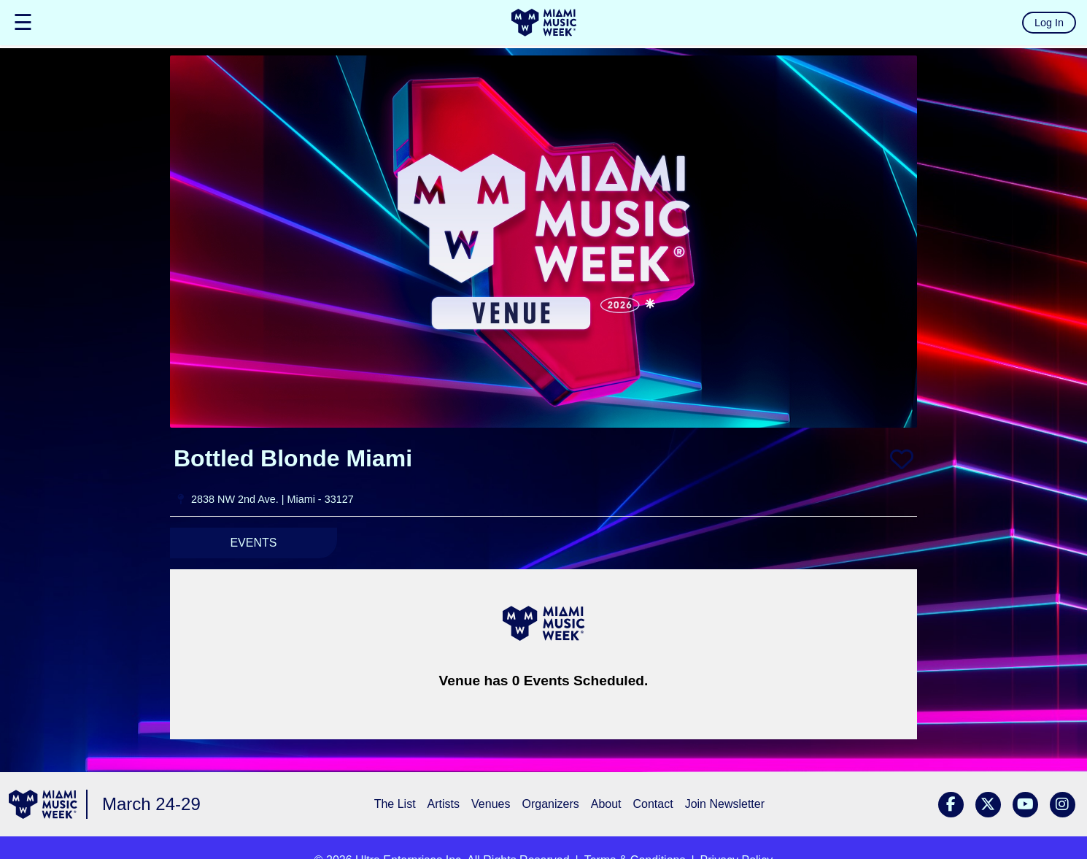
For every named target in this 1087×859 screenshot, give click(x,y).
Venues (490, 804)
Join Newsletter (725, 804)
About (606, 804)
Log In (1049, 22)
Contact (653, 804)
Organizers (550, 804)
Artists (444, 804)
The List (395, 804)
